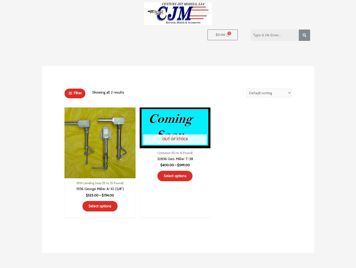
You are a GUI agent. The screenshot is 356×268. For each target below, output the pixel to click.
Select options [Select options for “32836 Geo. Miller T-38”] (149, 166)
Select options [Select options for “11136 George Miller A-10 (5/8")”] (91, 198)
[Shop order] (268, 93)
